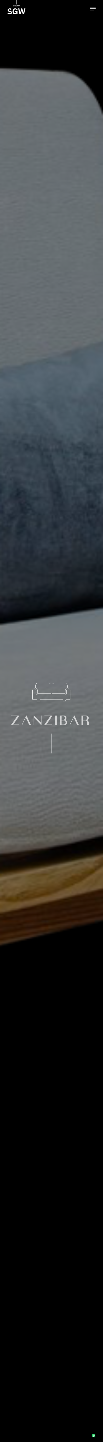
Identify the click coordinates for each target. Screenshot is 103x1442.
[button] (93, 8)
